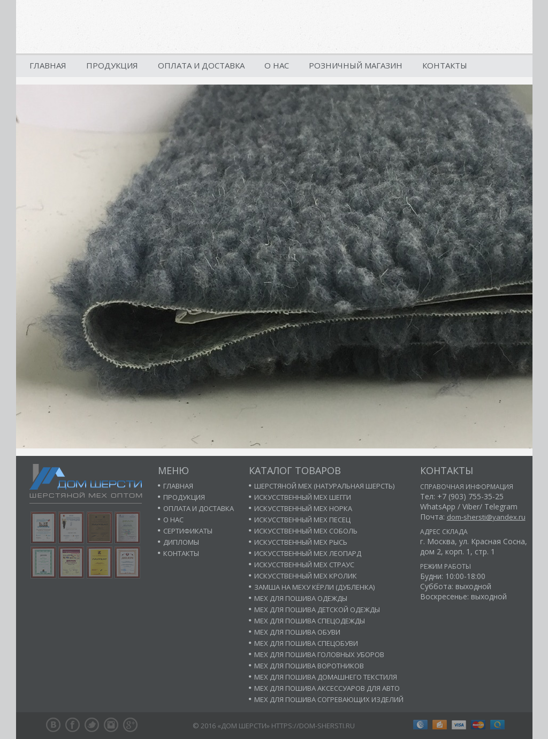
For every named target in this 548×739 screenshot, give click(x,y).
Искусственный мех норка (303, 508)
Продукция (112, 65)
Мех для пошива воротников (309, 666)
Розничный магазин (355, 65)
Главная (47, 65)
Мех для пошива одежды (300, 598)
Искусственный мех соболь (305, 531)
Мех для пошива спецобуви (306, 643)
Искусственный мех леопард (307, 553)
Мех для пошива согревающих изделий (329, 699)
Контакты (444, 65)
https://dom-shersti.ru (313, 725)
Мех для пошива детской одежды (317, 609)
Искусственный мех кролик (305, 576)
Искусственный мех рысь (300, 542)
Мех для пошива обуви (297, 632)
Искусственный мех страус (304, 564)
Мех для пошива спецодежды (309, 621)
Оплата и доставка (201, 65)
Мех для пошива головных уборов (319, 654)
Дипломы (181, 542)
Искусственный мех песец (302, 519)
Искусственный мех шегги (302, 497)
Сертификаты (187, 531)
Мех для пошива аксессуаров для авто (327, 688)
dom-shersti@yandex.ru (486, 517)
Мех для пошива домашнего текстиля (325, 677)
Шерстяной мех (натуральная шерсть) (324, 486)
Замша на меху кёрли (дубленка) (314, 587)
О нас (276, 65)
